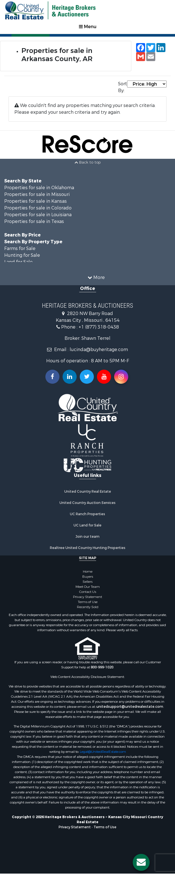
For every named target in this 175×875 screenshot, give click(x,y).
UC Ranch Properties (87, 514)
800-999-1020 (102, 667)
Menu (87, 27)
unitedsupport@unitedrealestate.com (129, 706)
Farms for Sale (20, 248)
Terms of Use (88, 602)
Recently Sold (87, 607)
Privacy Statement (87, 597)
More (96, 277)
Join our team (87, 536)
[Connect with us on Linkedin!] (70, 377)
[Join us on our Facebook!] (52, 377)
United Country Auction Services (87, 503)
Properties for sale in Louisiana (38, 215)
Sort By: (122, 87)
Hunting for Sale (22, 255)
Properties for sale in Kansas (35, 201)
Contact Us (87, 592)
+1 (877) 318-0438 (99, 327)
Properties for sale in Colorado (38, 208)
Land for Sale (18, 262)
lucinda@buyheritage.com (99, 349)
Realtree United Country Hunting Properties (87, 548)
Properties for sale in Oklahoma (39, 188)
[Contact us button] (141, 862)
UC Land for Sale (87, 525)
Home (87, 571)
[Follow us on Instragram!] (121, 377)
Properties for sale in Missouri (37, 194)
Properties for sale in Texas (34, 221)
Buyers (87, 576)
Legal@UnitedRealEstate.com (103, 751)
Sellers (87, 581)
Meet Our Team (88, 586)
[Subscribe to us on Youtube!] (104, 377)
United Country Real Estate (87, 491)
